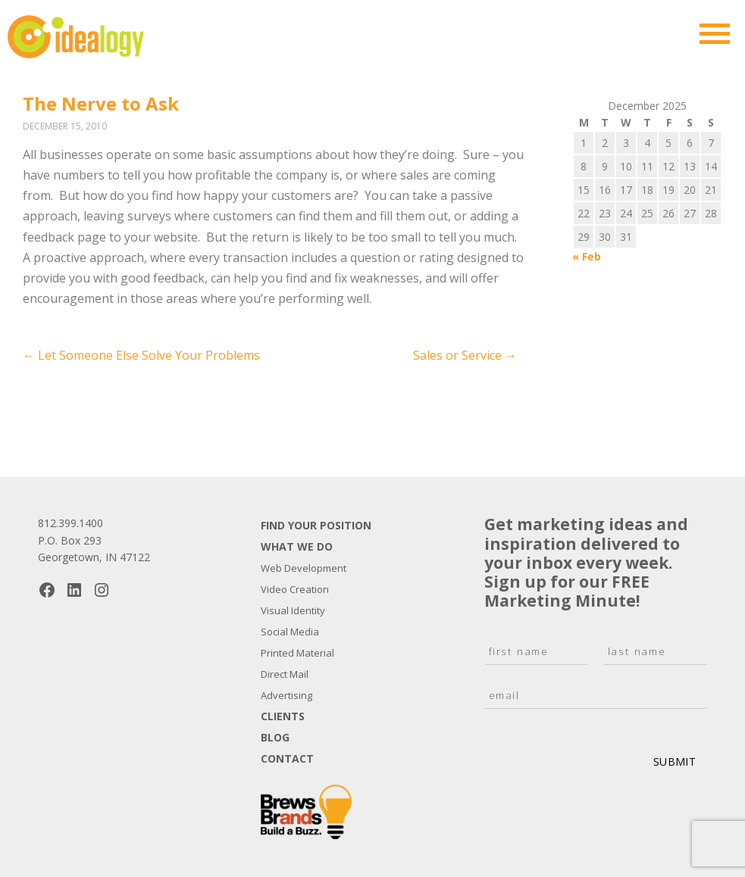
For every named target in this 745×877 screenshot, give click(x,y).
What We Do (297, 546)
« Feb (586, 256)
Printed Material (297, 653)
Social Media (290, 631)
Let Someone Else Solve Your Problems (141, 355)
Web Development (303, 568)
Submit (674, 761)
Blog (275, 737)
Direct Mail (284, 674)
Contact (287, 758)
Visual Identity (293, 610)
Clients (283, 716)
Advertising (286, 695)
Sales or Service (465, 355)
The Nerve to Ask (101, 103)
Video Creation (295, 589)
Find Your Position (316, 525)
